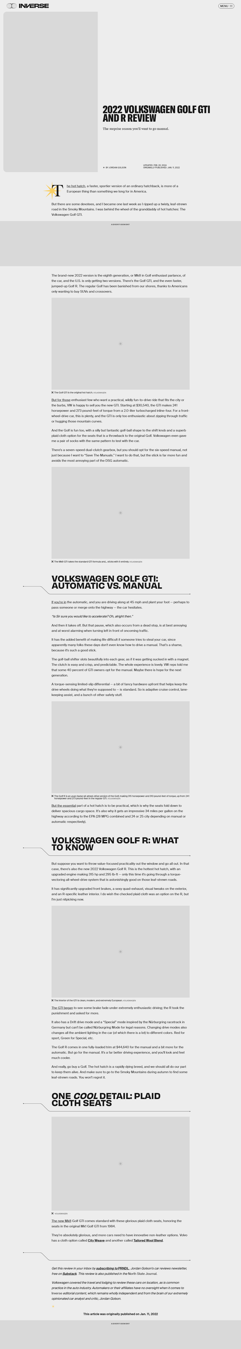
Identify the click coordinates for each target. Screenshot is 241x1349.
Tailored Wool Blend (148, 1240)
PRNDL (112, 1268)
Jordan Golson (117, 167)
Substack (69, 1274)
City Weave (96, 1240)
